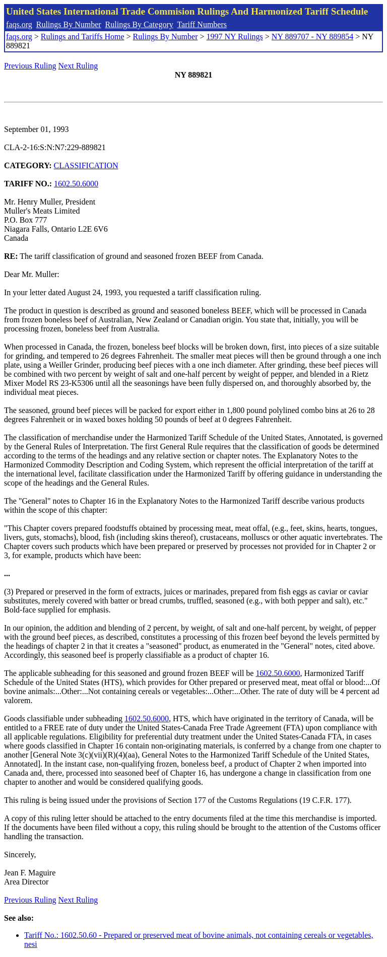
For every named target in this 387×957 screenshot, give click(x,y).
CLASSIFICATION (86, 165)
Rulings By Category (139, 24)
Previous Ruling (30, 65)
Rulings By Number (68, 24)
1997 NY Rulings (235, 36)
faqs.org (19, 24)
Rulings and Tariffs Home (82, 36)
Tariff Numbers (202, 24)
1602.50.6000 (76, 183)
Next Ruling (78, 65)
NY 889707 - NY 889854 (312, 36)
